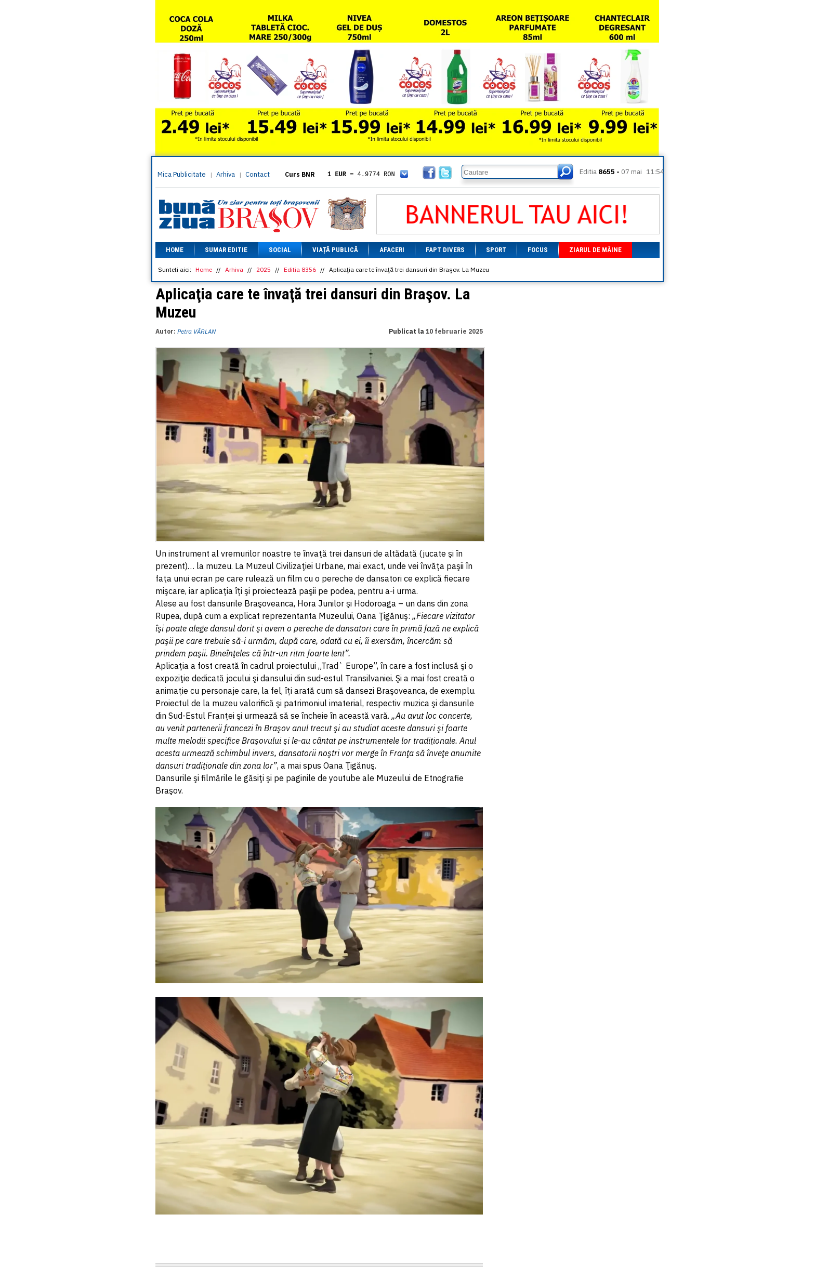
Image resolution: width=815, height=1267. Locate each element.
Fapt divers (445, 250)
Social (280, 250)
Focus (538, 250)
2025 (263, 269)
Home (174, 250)
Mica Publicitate (181, 174)
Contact (257, 174)
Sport (496, 250)
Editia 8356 (300, 269)
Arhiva (225, 174)
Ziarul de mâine (595, 250)
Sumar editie (226, 250)
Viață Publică (335, 250)
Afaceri (391, 250)
